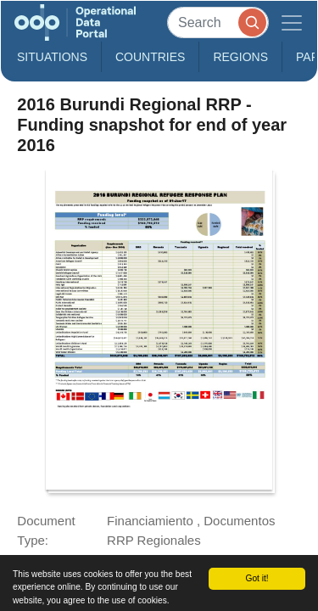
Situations (52, 57)
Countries (150, 57)
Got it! (256, 578)
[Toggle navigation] (292, 22)
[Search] (218, 22)
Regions (240, 57)
